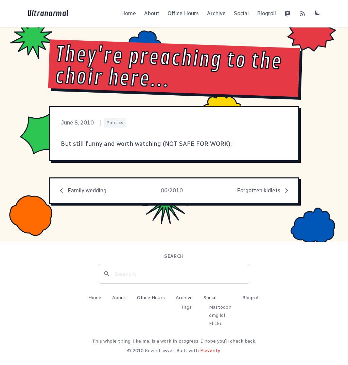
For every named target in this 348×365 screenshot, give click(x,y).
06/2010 (172, 190)
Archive (216, 13)
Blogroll (266, 13)
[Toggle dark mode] (317, 12)
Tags (186, 307)
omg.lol (217, 315)
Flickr (215, 323)
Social (241, 13)
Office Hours (183, 13)
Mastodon (220, 307)
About (151, 13)
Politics (114, 123)
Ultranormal (47, 13)
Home (128, 13)
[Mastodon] (287, 13)
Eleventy (210, 350)
